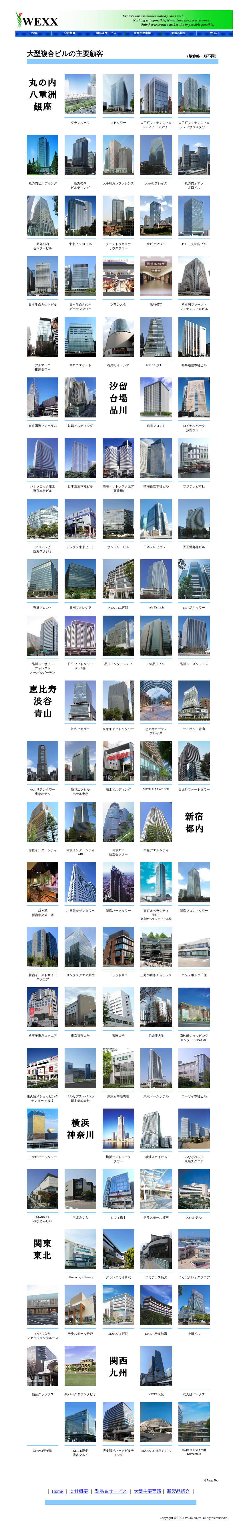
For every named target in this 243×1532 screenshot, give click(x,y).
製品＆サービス (111, 1491)
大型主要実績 (147, 1491)
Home (57, 1491)
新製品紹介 (178, 1491)
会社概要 (79, 1491)
